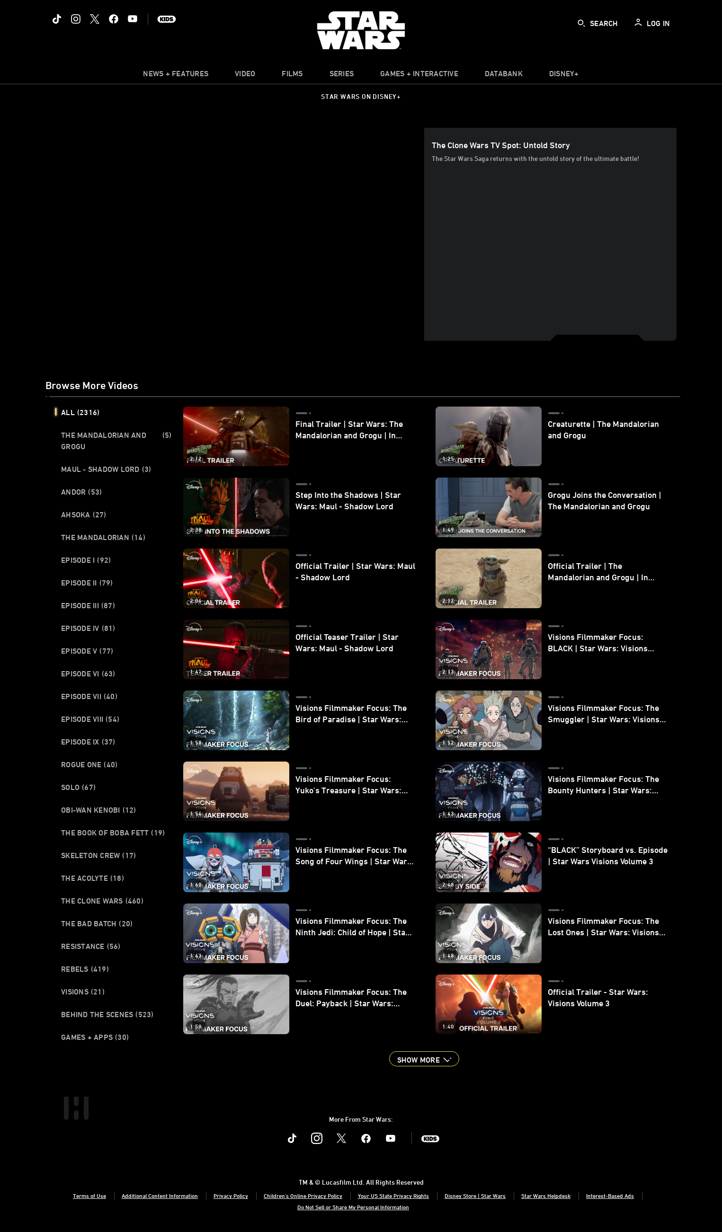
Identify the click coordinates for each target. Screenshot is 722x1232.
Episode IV (88, 628)
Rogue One (89, 764)
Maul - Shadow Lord (106, 469)
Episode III (88, 605)
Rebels (85, 969)
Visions (83, 991)
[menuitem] (245, 75)
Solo (78, 787)
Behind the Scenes (107, 1014)
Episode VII (89, 696)
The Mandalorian (103, 537)
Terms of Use (89, 1195)
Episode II (87, 582)
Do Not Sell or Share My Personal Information (353, 1207)
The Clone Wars (102, 900)
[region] (236, 234)
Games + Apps (95, 1037)
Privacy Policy (231, 1195)
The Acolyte (92, 878)
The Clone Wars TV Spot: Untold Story (501, 145)
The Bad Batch (97, 923)
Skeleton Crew (98, 855)
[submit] (581, 23)
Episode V (87, 650)
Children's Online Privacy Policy (303, 1195)
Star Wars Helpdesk (545, 1195)
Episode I (86, 560)
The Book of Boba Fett (113, 832)
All (80, 412)
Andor (81, 491)
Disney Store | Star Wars (475, 1195)
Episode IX (88, 741)
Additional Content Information (160, 1195)
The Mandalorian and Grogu (116, 440)
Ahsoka (84, 514)
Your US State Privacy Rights (393, 1195)
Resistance (91, 946)
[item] (176, 75)
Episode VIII (90, 719)
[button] (424, 1058)
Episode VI (88, 673)
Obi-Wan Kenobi (98, 809)
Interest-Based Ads (610, 1195)
